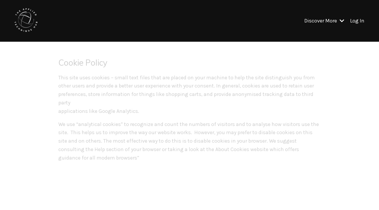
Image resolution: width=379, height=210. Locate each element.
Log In (357, 21)
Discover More (324, 21)
